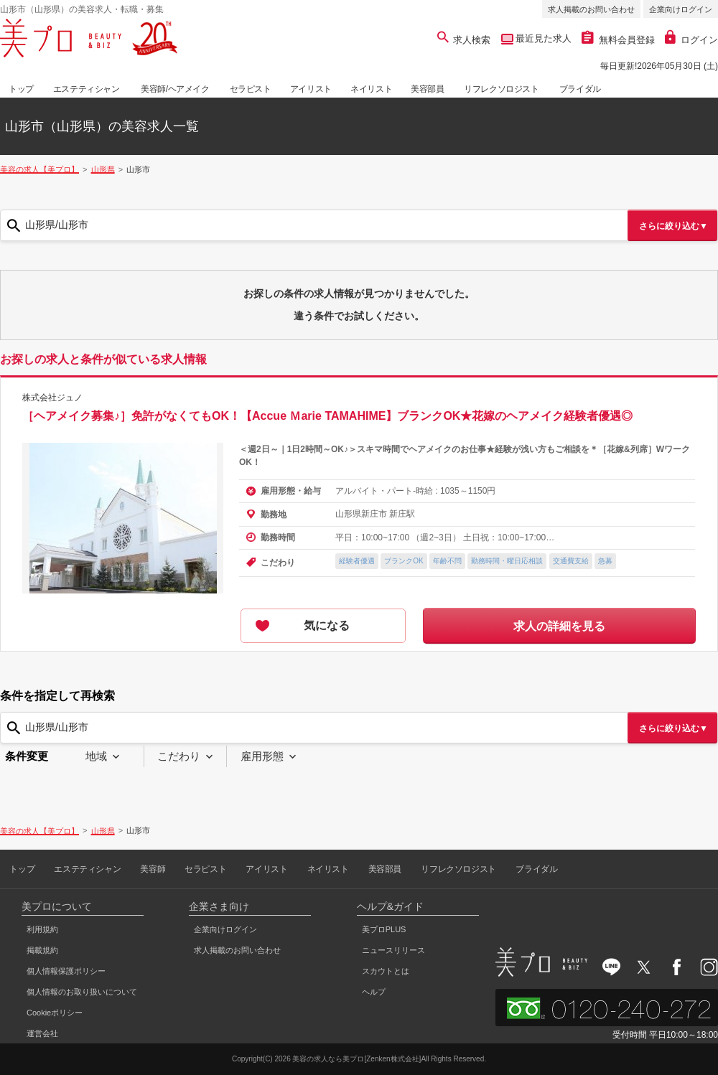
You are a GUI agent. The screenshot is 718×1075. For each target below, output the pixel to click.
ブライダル (580, 89)
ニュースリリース (393, 950)
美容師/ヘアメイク (175, 89)
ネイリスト (371, 89)
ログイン (691, 39)
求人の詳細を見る (559, 626)
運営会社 (42, 1033)
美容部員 (427, 89)
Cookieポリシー (55, 1012)
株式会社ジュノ (52, 398)
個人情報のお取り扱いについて (82, 991)
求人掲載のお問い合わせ (591, 9)
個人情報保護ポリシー (66, 971)
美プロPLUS (384, 929)
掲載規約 (42, 950)
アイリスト (311, 89)
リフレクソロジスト (501, 89)
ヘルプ (374, 991)
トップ (21, 89)
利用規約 (42, 929)
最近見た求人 (542, 38)
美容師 (152, 869)
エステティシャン (86, 89)
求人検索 (464, 39)
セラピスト (250, 89)
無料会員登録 (618, 39)
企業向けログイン (680, 9)
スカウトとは (385, 971)
